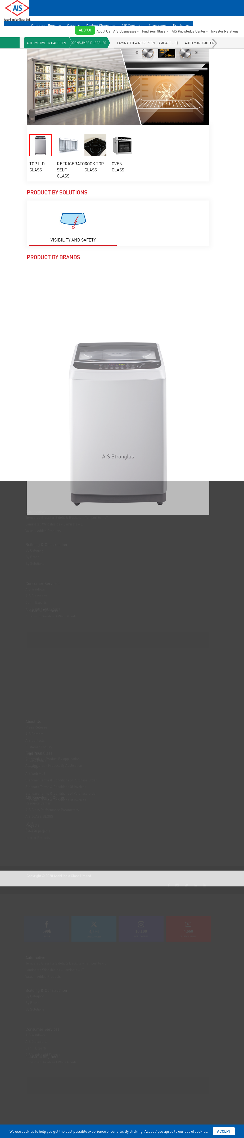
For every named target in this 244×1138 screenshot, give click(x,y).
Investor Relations (224, 31)
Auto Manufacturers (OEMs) (208, 43)
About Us (103, 31)
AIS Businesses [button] (126, 31)
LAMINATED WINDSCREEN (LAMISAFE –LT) (147, 43)
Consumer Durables (89, 43)
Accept (224, 1131)
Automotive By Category (46, 43)
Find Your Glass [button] (155, 31)
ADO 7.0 (85, 30)
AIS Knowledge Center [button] (190, 31)
